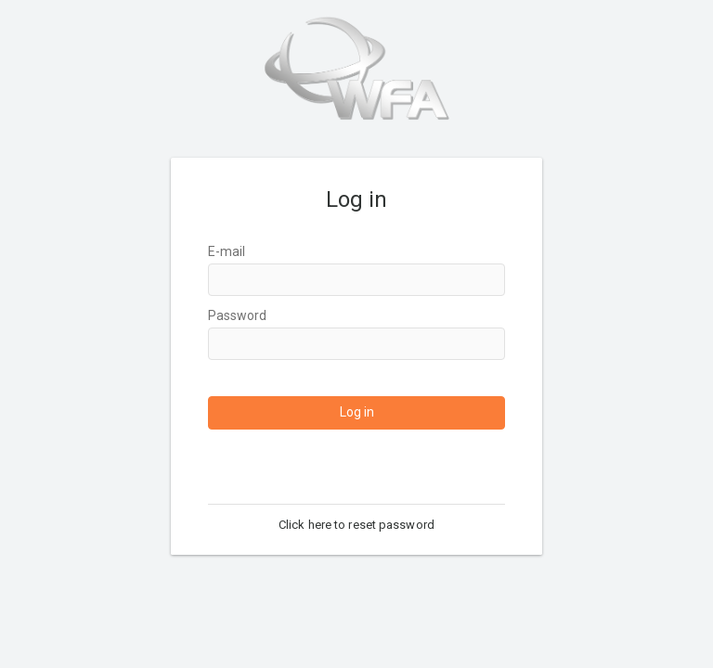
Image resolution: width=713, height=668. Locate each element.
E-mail (226, 251)
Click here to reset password (356, 525)
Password (237, 315)
